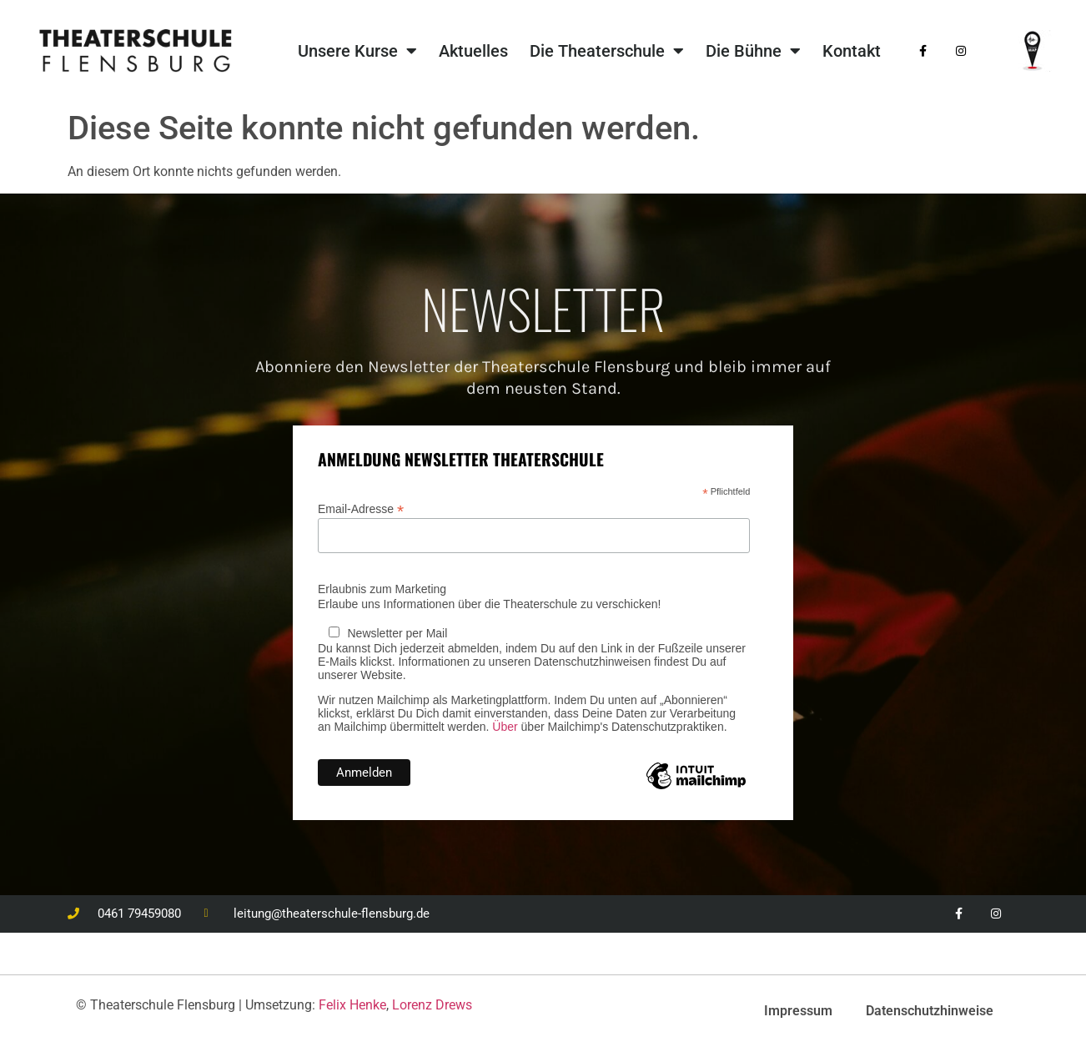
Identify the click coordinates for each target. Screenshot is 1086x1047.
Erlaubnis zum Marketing (382, 589)
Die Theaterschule (607, 51)
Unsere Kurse (357, 51)
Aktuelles (473, 51)
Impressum (798, 1011)
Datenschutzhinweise (929, 1011)
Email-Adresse (361, 508)
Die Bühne (753, 51)
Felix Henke (352, 1005)
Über (504, 726)
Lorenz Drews (432, 1005)
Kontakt (851, 51)
